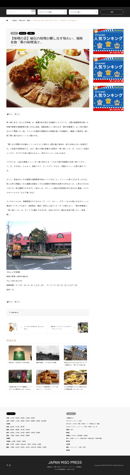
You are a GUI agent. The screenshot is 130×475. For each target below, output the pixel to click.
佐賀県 (12, 421)
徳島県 (12, 429)
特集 (67, 447)
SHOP (122, 3)
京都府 (12, 444)
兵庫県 (17, 444)
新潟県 (18, 441)
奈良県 (34, 444)
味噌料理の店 (14, 312)
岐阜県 (17, 435)
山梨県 (13, 441)
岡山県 (17, 418)
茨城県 (44, 447)
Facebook (7, 465)
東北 (7, 432)
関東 (31, 33)
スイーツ (80, 426)
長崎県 (38, 421)
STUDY (92, 3)
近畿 (7, 444)
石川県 (17, 426)
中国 (7, 418)
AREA (82, 3)
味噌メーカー (70, 429)
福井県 (22, 426)
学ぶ (67, 438)
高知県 (28, 429)
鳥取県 (33, 418)
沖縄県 (8, 438)
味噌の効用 (83, 438)
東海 (7, 435)
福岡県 (33, 421)
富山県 (12, 426)
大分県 (17, 421)
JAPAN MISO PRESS (65, 462)
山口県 (12, 418)
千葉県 (12, 447)
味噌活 (68, 435)
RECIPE (102, 3)
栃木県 (28, 447)
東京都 (22, 447)
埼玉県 (17, 447)
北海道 (8, 424)
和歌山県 (23, 444)
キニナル (68, 424)
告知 (80, 421)
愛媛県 (17, 429)
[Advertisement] (108, 161)
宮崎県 (22, 421)
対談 (80, 447)
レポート (75, 421)
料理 (84, 447)
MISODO (73, 435)
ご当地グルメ (70, 418)
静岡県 (28, 435)
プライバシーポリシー (69, 467)
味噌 (79, 424)
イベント (68, 421)
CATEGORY (71, 3)
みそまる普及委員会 (60, 469)
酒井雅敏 (79, 435)
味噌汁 (90, 426)
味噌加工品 (92, 424)
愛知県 (22, 435)
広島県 (28, 418)
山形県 (17, 432)
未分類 (68, 444)
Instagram (9, 465)
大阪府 (29, 444)
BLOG (112, 3)
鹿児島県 (43, 421)
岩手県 (22, 432)
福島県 (28, 432)
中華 (85, 426)
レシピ (68, 426)
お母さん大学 (70, 469)
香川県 (22, 429)
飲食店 (14, 33)
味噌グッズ (85, 424)
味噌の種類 (98, 438)
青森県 (38, 432)
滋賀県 (39, 444)
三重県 (12, 435)
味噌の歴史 (91, 438)
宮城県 (12, 432)
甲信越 (8, 441)
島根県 (22, 418)
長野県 (24, 441)
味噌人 (68, 432)
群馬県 (39, 447)
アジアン (73, 426)
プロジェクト (73, 447)
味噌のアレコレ (74, 438)
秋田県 (33, 432)
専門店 (68, 441)
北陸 (7, 426)
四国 (7, 429)
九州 (7, 421)
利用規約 (78, 467)
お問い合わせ (57, 467)
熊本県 (28, 421)
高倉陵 (85, 435)
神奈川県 (22, 33)
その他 (74, 424)
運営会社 (49, 467)
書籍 (98, 424)
